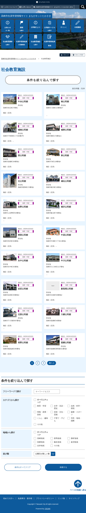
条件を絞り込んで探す (43, 80)
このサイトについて (10, 7)
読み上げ (66, 55)
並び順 (6, 454)
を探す (21, 28)
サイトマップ (74, 498)
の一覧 (7, 28)
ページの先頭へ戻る (78, 490)
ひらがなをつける (44, 2)
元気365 (47, 509)
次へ (51, 363)
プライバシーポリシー (45, 498)
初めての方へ (8, 498)
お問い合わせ (26, 7)
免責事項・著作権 (25, 498)
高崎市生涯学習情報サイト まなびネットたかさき (18, 59)
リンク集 (61, 498)
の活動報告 (21, 42)
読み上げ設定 (79, 55)
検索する (63, 467)
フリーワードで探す (12, 391)
